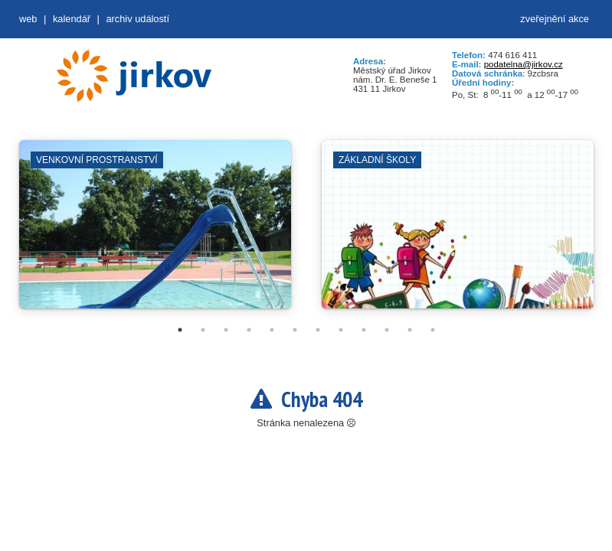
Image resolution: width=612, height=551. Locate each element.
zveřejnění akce (554, 18)
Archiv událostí (137, 18)
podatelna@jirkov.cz (523, 64)
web (28, 18)
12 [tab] (432, 329)
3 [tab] (226, 329)
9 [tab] (363, 329)
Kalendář (71, 18)
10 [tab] (386, 329)
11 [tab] (409, 329)
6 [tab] (295, 329)
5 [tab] (272, 329)
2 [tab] (203, 329)
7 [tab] (318, 329)
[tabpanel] (155, 232)
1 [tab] (180, 329)
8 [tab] (341, 329)
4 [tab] (249, 329)
